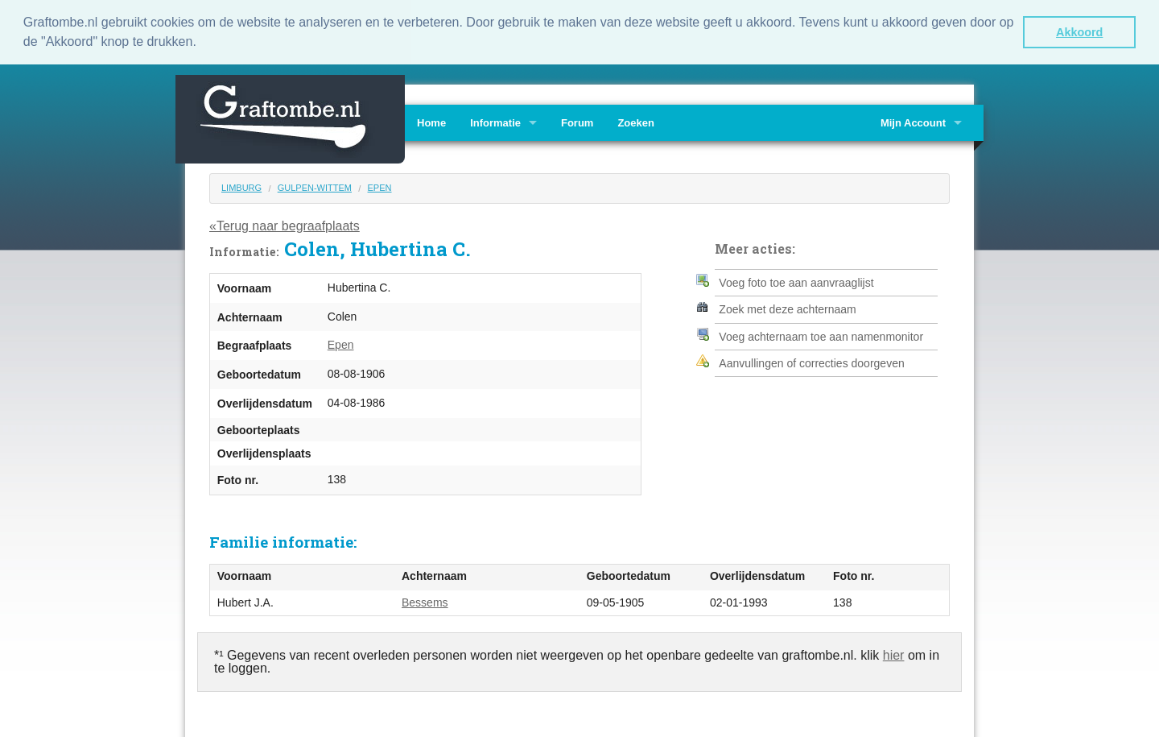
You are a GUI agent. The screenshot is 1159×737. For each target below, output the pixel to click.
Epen (380, 186)
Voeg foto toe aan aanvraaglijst (796, 281)
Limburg (241, 186)
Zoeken (635, 121)
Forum (577, 121)
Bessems (425, 600)
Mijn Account (913, 121)
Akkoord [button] (1079, 32)
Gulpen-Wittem (315, 186)
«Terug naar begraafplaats (284, 224)
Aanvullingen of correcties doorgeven (811, 361)
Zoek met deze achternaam (787, 308)
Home (431, 121)
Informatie (495, 121)
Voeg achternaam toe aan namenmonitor (821, 335)
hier (894, 654)
